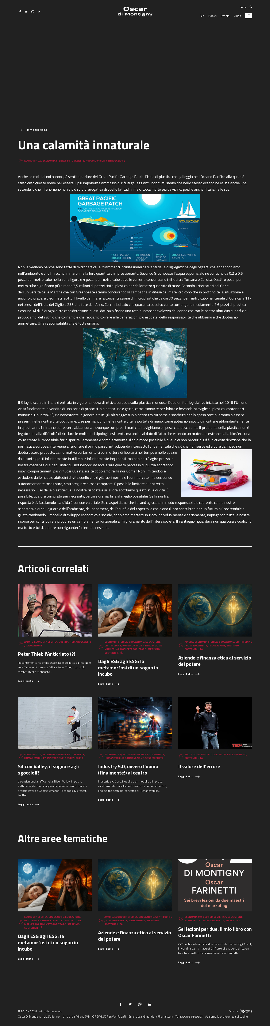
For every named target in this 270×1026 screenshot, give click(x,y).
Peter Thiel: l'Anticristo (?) (46, 654)
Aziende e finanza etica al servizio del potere (214, 661)
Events (225, 29)
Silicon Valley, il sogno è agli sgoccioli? (48, 769)
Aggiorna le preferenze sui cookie (226, 1016)
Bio (202, 29)
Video (237, 29)
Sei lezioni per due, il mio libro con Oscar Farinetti (215, 932)
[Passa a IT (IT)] (249, 29)
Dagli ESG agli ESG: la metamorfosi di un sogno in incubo (128, 667)
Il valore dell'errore (199, 766)
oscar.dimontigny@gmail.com (154, 1016)
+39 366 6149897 (191, 1016)
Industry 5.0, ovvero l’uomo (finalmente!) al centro (128, 769)
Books (212, 29)
